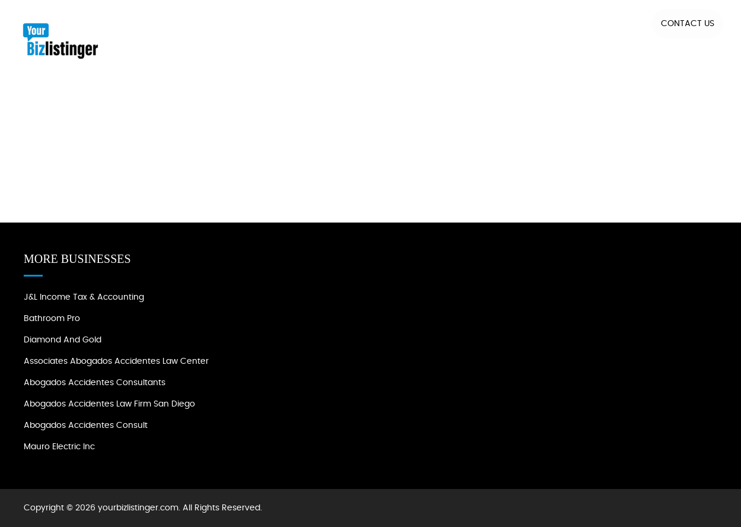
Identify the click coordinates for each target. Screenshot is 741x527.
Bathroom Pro (52, 319)
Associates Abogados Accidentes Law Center (116, 361)
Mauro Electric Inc (59, 447)
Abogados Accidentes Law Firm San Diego (109, 404)
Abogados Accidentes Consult (86, 425)
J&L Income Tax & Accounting (84, 297)
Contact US (687, 24)
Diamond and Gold (62, 340)
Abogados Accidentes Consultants (94, 383)
